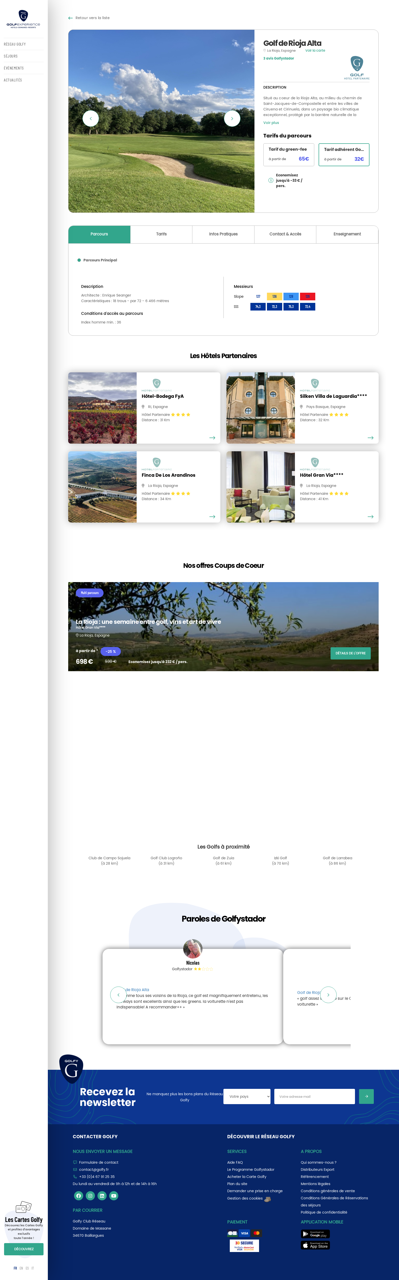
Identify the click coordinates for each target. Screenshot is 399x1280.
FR (15, 1268)
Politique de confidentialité (324, 1212)
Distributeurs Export (317, 1169)
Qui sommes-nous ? (318, 1162)
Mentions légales (315, 1183)
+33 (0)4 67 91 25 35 (97, 1176)
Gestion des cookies (249, 1198)
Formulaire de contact (98, 1162)
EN (21, 1268)
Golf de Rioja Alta (133, 989)
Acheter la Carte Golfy (246, 1176)
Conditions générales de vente (328, 1190)
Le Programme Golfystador (250, 1169)
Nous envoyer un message (103, 1151)
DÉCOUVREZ (24, 1249)
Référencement (315, 1176)
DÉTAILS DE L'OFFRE (351, 653)
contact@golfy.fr (94, 1169)
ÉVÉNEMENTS (14, 67)
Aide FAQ (235, 1162)
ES (27, 1268)
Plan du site (237, 1183)
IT (33, 1268)
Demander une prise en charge (255, 1190)
